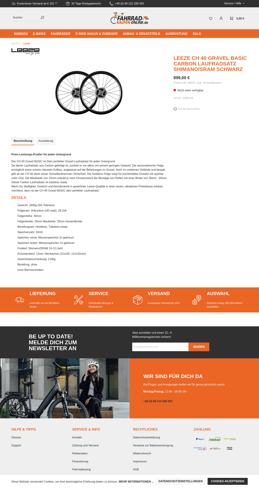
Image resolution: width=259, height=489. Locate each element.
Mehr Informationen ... (136, 481)
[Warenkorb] (237, 18)
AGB (136, 469)
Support (16, 445)
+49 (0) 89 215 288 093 (129, 3)
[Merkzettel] (210, 18)
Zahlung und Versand (85, 445)
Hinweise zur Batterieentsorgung (153, 445)
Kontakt (77, 437)
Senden (199, 346)
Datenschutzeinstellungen (181, 481)
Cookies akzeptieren (227, 481)
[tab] (23, 141)
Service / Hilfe (233, 3)
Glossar (16, 437)
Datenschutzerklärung (146, 437)
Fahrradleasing (81, 469)
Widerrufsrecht (142, 453)
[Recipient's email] (160, 347)
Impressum (140, 461)
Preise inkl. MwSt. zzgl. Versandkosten (197, 82)
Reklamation (80, 453)
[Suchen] (25, 17)
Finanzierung (80, 461)
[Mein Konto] (221, 18)
